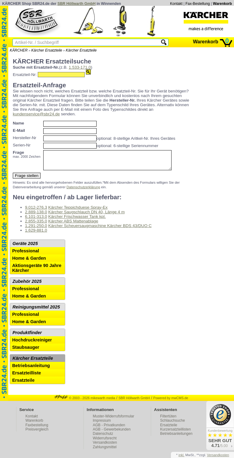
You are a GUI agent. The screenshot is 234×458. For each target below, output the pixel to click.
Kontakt (176, 4)
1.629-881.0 (36, 234)
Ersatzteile (23, 383)
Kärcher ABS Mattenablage (73, 224)
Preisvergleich (37, 433)
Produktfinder (27, 336)
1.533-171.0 (80, 67)
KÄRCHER (19, 50)
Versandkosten (105, 446)
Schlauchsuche (172, 424)
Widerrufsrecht (105, 442)
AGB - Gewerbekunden (112, 433)
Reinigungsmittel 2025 (36, 310)
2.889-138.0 (36, 215)
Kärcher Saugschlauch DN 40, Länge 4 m (86, 215)
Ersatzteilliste (26, 376)
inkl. (182, 455)
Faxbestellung (37, 429)
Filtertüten (168, 420)
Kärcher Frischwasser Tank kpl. (77, 220)
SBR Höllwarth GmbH (77, 4)
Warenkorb (222, 4)
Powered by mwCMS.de (170, 401)
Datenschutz (103, 437)
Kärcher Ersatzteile (46, 50)
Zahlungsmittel (105, 451)
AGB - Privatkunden (109, 429)
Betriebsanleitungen (176, 437)
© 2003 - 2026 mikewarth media (84, 401)
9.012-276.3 (36, 211)
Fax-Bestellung (198, 4)
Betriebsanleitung (31, 369)
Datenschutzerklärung (83, 191)
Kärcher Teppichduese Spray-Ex (78, 211)
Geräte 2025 (25, 247)
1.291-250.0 (36, 229)
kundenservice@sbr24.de (36, 114)
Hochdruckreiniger (32, 343)
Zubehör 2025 (26, 285)
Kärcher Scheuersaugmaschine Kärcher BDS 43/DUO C (99, 229)
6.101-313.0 (36, 220)
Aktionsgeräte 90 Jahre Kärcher (36, 271)
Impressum (102, 424)
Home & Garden (29, 261)
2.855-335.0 (36, 224)
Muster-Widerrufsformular (113, 420)
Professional (25, 254)
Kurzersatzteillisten (175, 433)
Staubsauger (25, 350)
